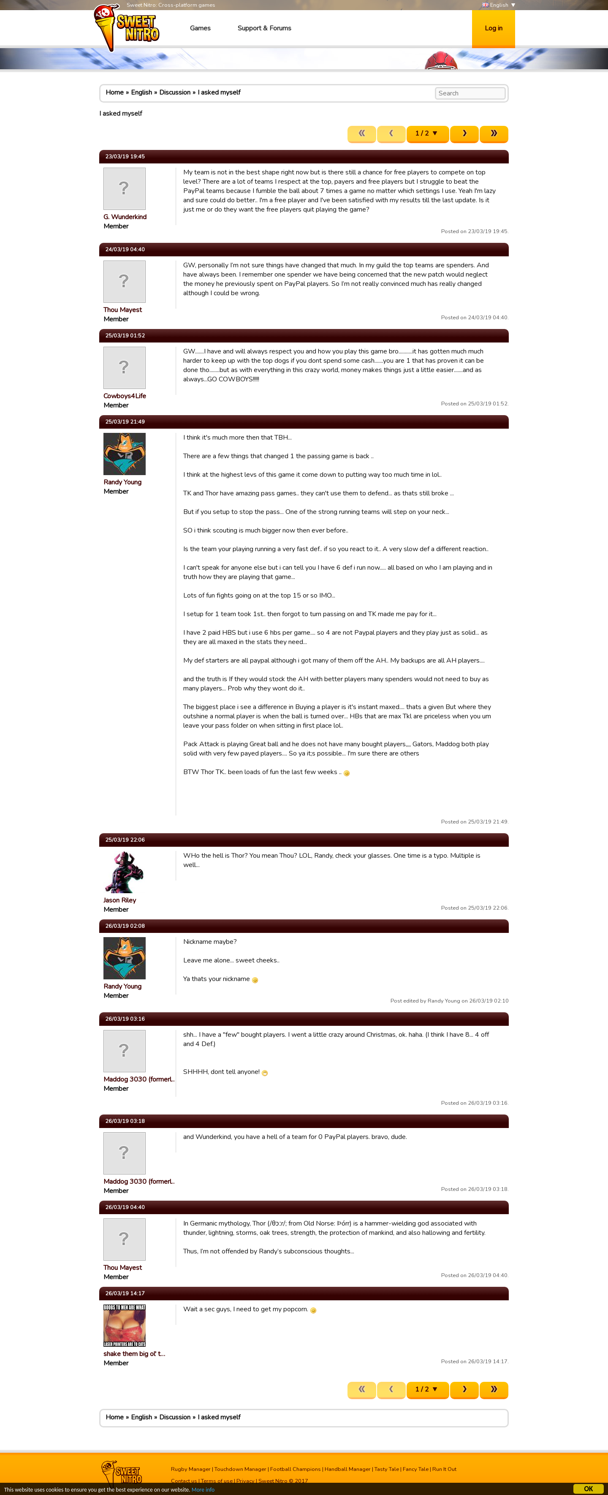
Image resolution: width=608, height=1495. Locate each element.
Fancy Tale (416, 1469)
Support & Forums (264, 28)
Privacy (245, 1481)
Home (115, 92)
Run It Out (444, 1469)
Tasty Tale (387, 1469)
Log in (493, 28)
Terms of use (217, 1481)
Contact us (184, 1481)
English (495, 5)
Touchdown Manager (240, 1469)
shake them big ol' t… (134, 1354)
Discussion (174, 92)
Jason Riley (119, 900)
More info (203, 1490)
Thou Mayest (122, 310)
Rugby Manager (191, 1469)
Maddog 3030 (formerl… (139, 1079)
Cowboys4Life (124, 396)
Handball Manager (348, 1469)
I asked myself (219, 92)
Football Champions (295, 1469)
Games (200, 28)
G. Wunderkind (125, 217)
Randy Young (122, 482)
